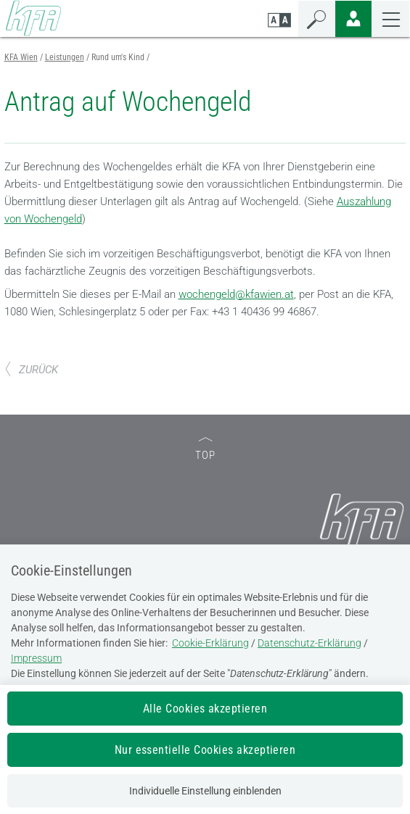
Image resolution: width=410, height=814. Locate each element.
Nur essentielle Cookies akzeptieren (205, 750)
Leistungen (64, 57)
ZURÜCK (31, 369)
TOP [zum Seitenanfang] (205, 449)
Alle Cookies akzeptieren (205, 708)
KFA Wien (21, 57)
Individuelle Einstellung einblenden (205, 791)
